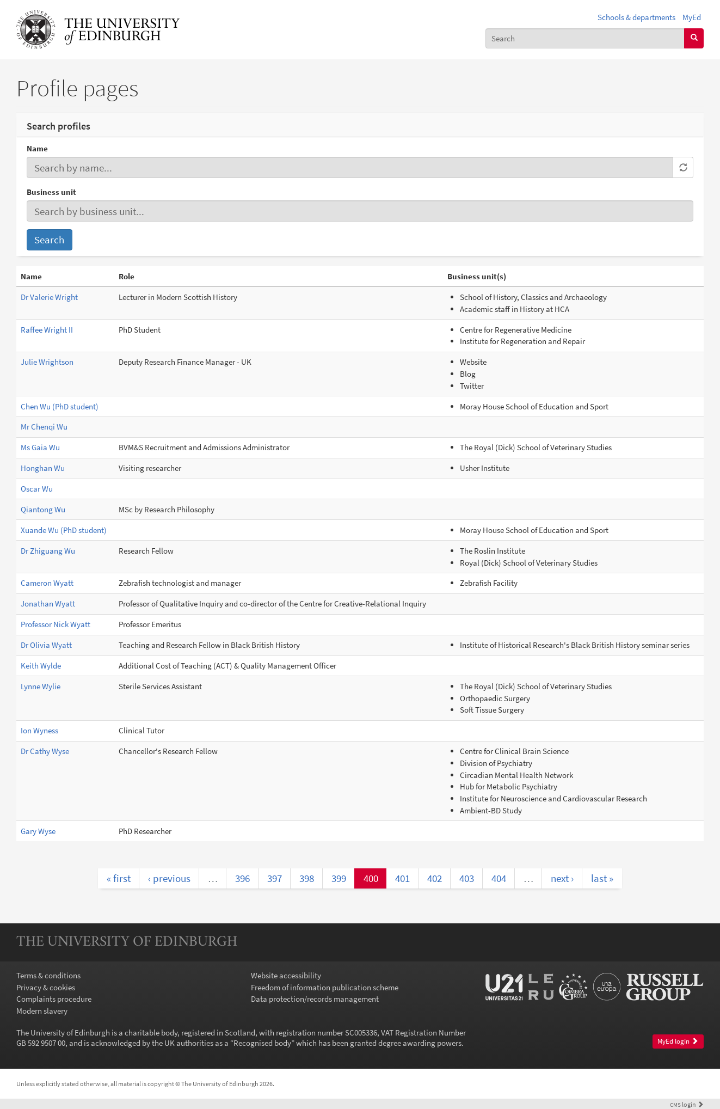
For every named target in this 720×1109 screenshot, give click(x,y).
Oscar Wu (37, 488)
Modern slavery (41, 1011)
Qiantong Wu (43, 509)
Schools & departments (636, 17)
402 (434, 878)
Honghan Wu (43, 468)
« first (119, 878)
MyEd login (677, 1041)
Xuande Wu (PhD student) (64, 530)
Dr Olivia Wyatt (46, 645)
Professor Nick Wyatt (55, 624)
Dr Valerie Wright (49, 297)
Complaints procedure (53, 999)
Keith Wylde (41, 665)
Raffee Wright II (47, 329)
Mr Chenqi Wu (44, 426)
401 (402, 878)
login (687, 1104)
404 (498, 878)
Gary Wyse (38, 831)
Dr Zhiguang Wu (48, 551)
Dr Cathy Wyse (45, 751)
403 (466, 878)
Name (37, 148)
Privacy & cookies (45, 987)
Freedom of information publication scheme (324, 987)
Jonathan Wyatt (48, 603)
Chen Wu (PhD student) (60, 406)
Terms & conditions (48, 975)
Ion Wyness (39, 730)
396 (242, 878)
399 (338, 878)
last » (602, 878)
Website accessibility (286, 975)
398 (306, 878)
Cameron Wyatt (47, 583)
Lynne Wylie (40, 686)
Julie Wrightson (47, 362)
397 (274, 878)
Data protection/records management (315, 999)
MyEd (691, 17)
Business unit (51, 192)
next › (562, 878)
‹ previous (169, 878)
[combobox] (585, 38)
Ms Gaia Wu (40, 447)
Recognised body (262, 1043)
